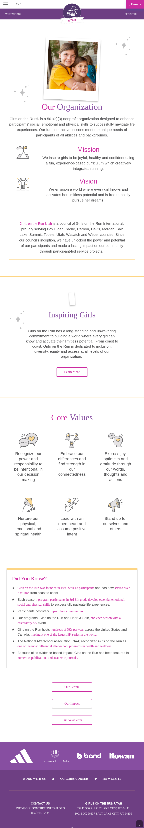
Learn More (72, 372)
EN (18, 4)
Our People (72, 687)
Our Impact (71, 703)
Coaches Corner (74, 778)
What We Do (13, 14)
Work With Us (34, 778)
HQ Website (112, 778)
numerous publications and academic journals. (47, 658)
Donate (135, 4)
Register (131, 14)
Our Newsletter (72, 720)
